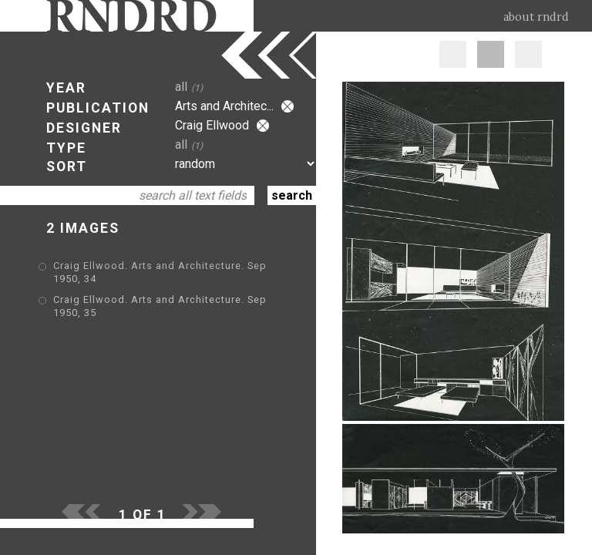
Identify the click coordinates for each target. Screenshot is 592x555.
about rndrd (536, 17)
